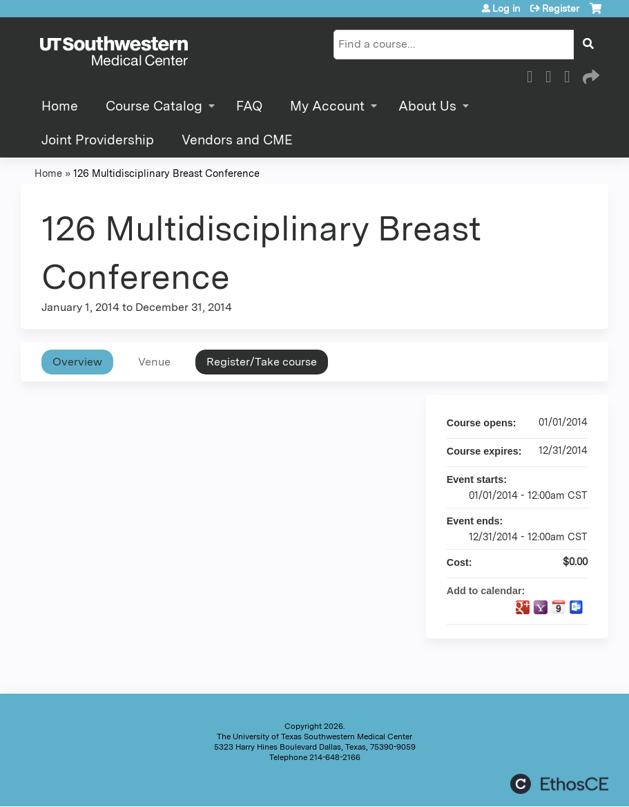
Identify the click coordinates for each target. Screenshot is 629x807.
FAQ (249, 106)
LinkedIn (571, 74)
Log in (506, 8)
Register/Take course (261, 361)
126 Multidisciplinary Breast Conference (166, 173)
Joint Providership (97, 140)
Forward (590, 74)
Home (59, 106)
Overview (77, 361)
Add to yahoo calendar (541, 607)
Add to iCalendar (558, 607)
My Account (327, 106)
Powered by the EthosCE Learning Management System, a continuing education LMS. (559, 784)
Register (560, 8)
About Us (427, 106)
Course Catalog (154, 106)
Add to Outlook (576, 607)
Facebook (534, 74)
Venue (154, 361)
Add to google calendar (523, 607)
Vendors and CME (237, 140)
